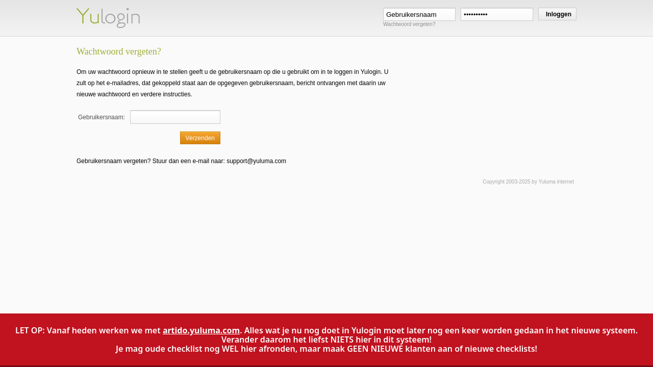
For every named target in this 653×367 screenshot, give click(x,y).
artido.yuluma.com (201, 330)
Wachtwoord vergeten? (409, 24)
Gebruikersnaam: (101, 117)
